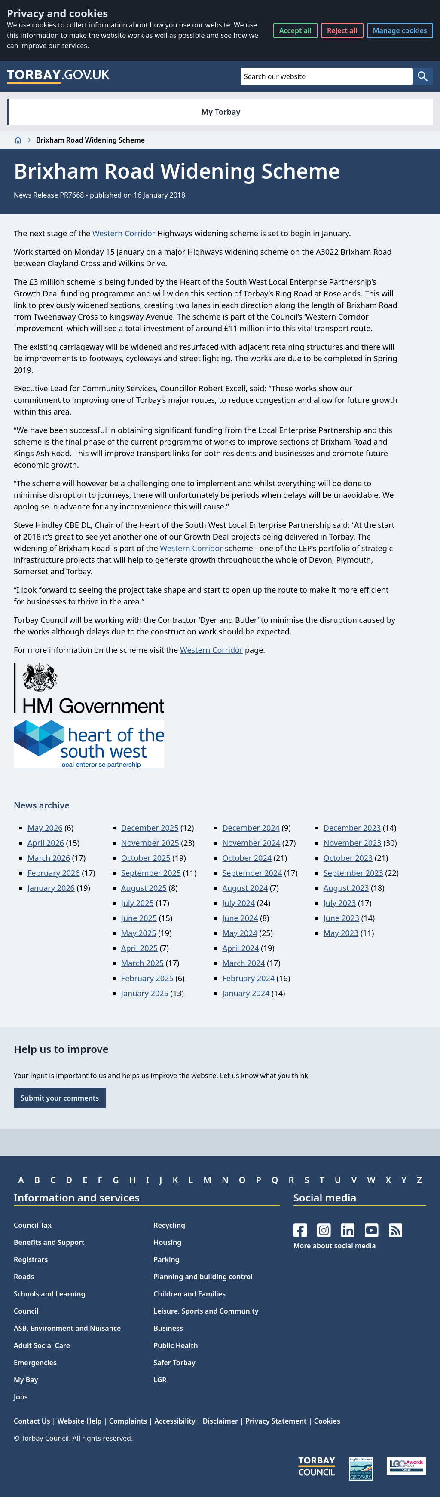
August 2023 (346, 888)
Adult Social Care (42, 1345)
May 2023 (341, 933)
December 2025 (149, 828)
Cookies (327, 1421)
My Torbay (221, 112)
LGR (159, 1379)
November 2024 (251, 843)
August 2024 (245, 888)
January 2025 (144, 993)
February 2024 (248, 978)
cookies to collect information (79, 25)
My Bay (26, 1379)
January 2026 (51, 888)
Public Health (175, 1345)
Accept (295, 30)
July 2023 (340, 903)
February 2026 (54, 873)
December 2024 (250, 828)
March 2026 (49, 858)
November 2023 (353, 843)
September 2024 (252, 873)
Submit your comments (60, 1098)
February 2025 (147, 978)
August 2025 (144, 888)
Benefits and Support (49, 1242)
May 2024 (239, 933)
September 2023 (353, 873)
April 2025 (139, 948)
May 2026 (45, 828)
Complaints (128, 1421)
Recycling (169, 1225)
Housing (167, 1242)
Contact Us (32, 1421)
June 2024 (240, 918)
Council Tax (33, 1225)
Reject (342, 30)
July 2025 (137, 903)
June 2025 (139, 918)
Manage (400, 30)
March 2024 (243, 963)
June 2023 (341, 918)
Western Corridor (123, 233)
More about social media (334, 1245)
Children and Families (189, 1294)
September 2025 (151, 873)
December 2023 (352, 828)
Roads (24, 1276)
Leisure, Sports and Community (205, 1311)
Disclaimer (220, 1421)
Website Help (80, 1421)
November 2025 (150, 843)
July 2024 (238, 903)
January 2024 (245, 993)
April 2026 (46, 843)
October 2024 (247, 858)
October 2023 (348, 858)
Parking (166, 1259)
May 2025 (138, 933)
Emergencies (35, 1362)
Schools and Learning (49, 1294)
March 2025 (142, 963)
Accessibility (174, 1421)
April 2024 (240, 948)
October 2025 (146, 858)
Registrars (31, 1259)
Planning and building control (203, 1276)
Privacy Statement (275, 1421)
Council (26, 1311)
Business (168, 1328)
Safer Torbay (174, 1362)
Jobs (21, 1397)
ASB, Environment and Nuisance (67, 1328)
